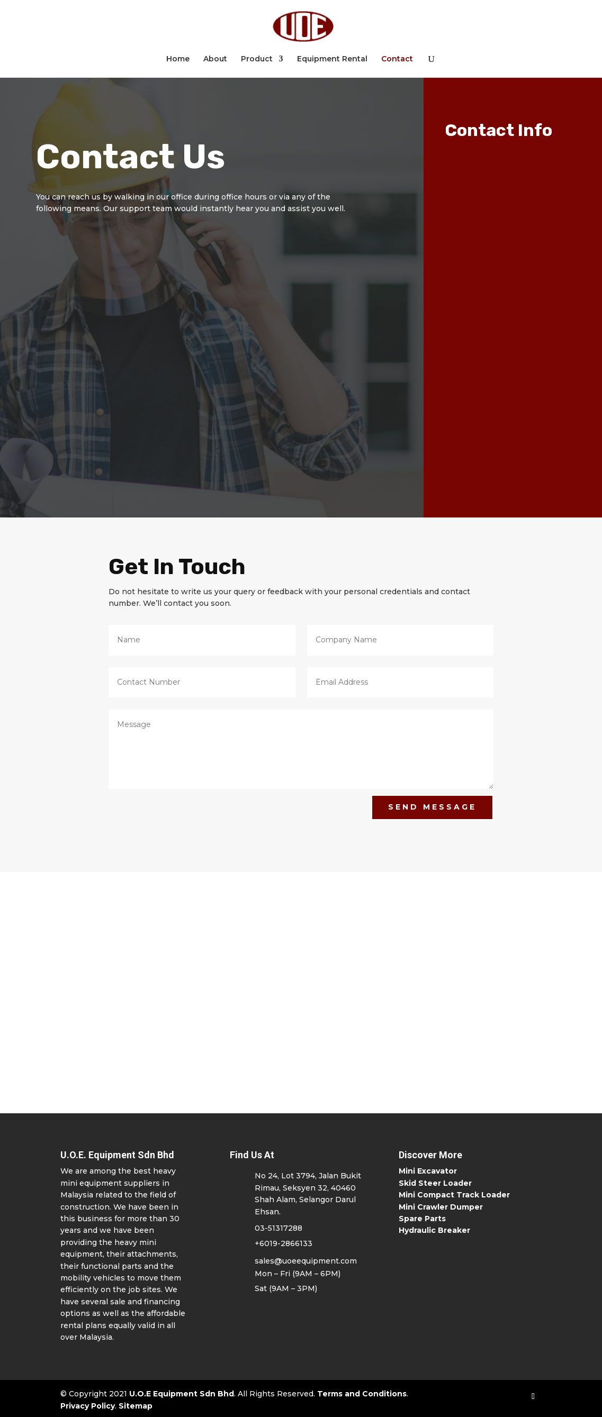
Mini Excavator (428, 1171)
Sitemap (135, 1406)
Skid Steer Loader (435, 1183)
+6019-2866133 (283, 1243)
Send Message (432, 807)
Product (257, 59)
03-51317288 (278, 1228)
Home (178, 59)
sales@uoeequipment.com (306, 1261)
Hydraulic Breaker (434, 1230)
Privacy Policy (87, 1406)
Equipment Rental (332, 59)
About (215, 59)
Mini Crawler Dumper (441, 1207)
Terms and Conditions (362, 1393)
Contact (397, 59)
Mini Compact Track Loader (454, 1195)
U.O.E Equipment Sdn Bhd (181, 1393)
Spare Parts (422, 1218)
